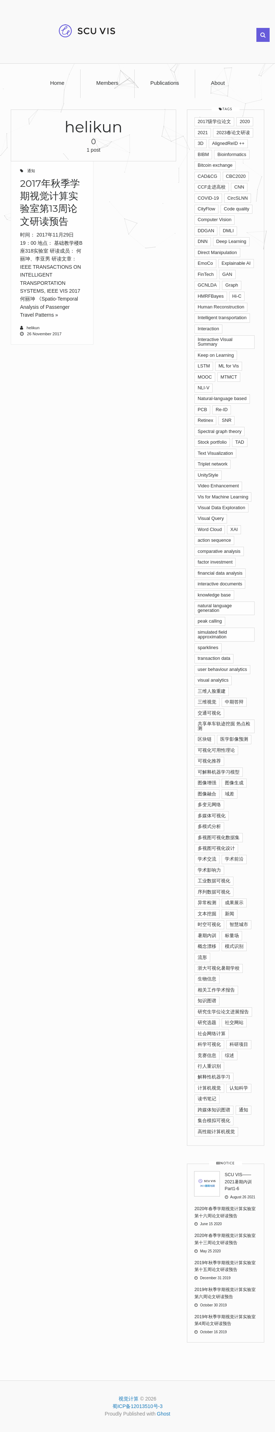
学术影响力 (209, 870)
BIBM (203, 154)
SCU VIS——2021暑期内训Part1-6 (238, 1181)
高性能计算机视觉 (216, 1131)
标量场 (232, 935)
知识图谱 (207, 1000)
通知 (31, 171)
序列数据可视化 (214, 892)
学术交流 (207, 859)
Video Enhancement (218, 485)
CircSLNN (237, 198)
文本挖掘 (207, 913)
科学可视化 (209, 1044)
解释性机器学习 (214, 1077)
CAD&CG (207, 176)
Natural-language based (222, 398)
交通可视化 (209, 713)
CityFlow (206, 208)
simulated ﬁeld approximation (212, 634)
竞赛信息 (207, 1055)
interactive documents (220, 583)
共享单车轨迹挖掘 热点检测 (224, 726)
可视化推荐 (209, 761)
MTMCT (229, 377)
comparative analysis (219, 551)
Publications (164, 83)
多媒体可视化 (212, 815)
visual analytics (213, 680)
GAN (227, 274)
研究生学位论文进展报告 (223, 1011)
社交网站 (234, 1022)
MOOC (205, 377)
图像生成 (234, 782)
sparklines (208, 647)
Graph (231, 285)
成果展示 (234, 902)
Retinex (205, 420)
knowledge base (214, 595)
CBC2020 (236, 176)
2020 (245, 121)
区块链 (205, 739)
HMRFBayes (211, 296)
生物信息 (207, 979)
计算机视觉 (209, 1088)
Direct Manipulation (217, 252)
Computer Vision (214, 219)
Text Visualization (215, 453)
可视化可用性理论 (216, 750)
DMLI (228, 230)
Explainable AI (236, 263)
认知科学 (239, 1088)
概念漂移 (207, 946)
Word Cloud (210, 529)
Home (57, 83)
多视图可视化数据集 (219, 837)
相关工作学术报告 (216, 990)
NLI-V (203, 387)
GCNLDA (207, 285)
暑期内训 (207, 935)
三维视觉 (207, 702)
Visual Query (211, 518)
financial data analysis (220, 573)
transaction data (214, 658)
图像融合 (207, 794)
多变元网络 (209, 804)
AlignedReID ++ (228, 143)
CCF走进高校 (212, 187)
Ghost (163, 1414)
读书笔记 (207, 1098)
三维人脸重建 (212, 691)
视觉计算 (129, 1399)
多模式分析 (209, 826)
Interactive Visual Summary (215, 342)
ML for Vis (228, 366)
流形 (202, 957)
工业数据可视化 (214, 880)
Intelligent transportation (222, 317)
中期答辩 (234, 702)
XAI (234, 529)
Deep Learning (231, 241)
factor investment (215, 562)
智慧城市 (239, 924)
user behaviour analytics (222, 669)
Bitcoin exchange (215, 165)
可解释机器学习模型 (219, 772)
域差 (229, 794)
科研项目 (239, 1044)
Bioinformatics (231, 154)
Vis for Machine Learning (223, 497)
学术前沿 (234, 859)
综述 (229, 1055)
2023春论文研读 (233, 132)
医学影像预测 (234, 739)
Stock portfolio (212, 442)
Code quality (236, 208)
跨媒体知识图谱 (214, 1109)
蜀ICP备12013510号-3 (137, 1406)
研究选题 (207, 1022)
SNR (226, 420)
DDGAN (206, 230)
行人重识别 (209, 1066)
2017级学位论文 (214, 121)
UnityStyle (208, 475)
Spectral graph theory (219, 431)
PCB (202, 409)
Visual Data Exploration (221, 507)
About (218, 83)
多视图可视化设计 (216, 848)
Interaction (208, 328)
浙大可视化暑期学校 (219, 968)
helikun (32, 328)
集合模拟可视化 (214, 1120)
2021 (203, 132)
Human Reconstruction (221, 307)
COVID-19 (208, 198)
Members (107, 83)
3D (200, 143)
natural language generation (215, 608)
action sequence (214, 540)
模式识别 (234, 946)
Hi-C (237, 296)
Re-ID (221, 409)
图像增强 (207, 782)
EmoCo (205, 263)
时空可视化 (209, 924)
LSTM (204, 366)
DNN (203, 241)
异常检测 (207, 902)
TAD (239, 442)
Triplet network (212, 464)
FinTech (206, 274)
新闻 (229, 913)
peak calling (210, 621)
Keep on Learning (216, 355)
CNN (239, 187)
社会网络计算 (212, 1033)
